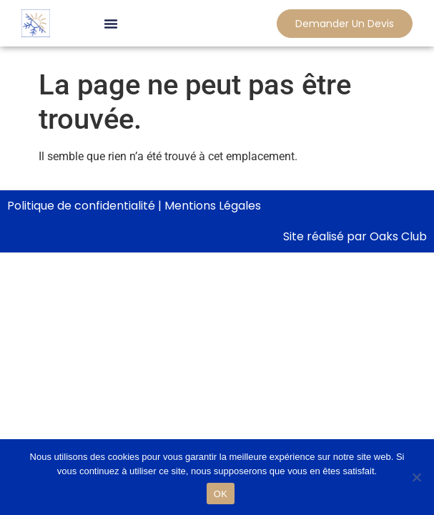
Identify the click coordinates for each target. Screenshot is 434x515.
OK (220, 494)
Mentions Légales (212, 205)
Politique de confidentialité (81, 205)
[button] (111, 23)
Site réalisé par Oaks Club (355, 236)
